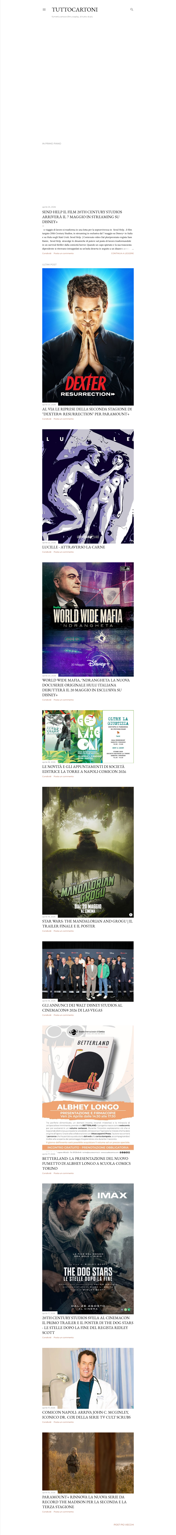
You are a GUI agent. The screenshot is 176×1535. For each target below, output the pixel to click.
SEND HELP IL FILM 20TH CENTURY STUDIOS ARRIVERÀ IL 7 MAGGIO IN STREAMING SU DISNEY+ (82, 216)
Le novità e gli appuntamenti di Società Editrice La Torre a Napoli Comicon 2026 (84, 769)
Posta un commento (64, 253)
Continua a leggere (122, 253)
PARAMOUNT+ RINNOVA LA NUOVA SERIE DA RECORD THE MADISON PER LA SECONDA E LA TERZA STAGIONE (84, 1501)
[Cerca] (132, 9)
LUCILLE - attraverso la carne (73, 547)
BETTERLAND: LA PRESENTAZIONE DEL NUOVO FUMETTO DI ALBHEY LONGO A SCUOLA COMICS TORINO (86, 1163)
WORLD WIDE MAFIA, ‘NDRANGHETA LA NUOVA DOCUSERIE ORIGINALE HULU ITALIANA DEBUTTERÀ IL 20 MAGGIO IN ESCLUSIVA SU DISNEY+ (86, 687)
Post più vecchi (124, 1524)
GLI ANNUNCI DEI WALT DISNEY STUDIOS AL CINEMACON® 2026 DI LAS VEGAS (82, 1008)
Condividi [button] (46, 253)
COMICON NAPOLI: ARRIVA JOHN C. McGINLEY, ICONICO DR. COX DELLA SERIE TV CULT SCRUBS (86, 1415)
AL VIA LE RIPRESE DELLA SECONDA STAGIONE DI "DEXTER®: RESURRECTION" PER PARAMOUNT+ (87, 411)
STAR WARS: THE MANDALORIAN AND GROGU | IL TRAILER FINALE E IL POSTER (87, 923)
